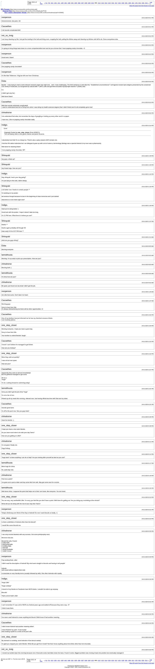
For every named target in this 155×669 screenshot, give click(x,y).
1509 (89, 3)
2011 (139, 3)
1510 (92, 3)
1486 (69, 3)
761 (49, 3)
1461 (65, 3)
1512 (99, 3)
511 (46, 3)
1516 (112, 3)
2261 (143, 3)
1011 (52, 3)
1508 (85, 3)
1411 (58, 3)
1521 (119, 3)
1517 (116, 3)
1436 (62, 3)
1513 (102, 3)
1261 (55, 3)
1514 (106, 3)
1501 (72, 3)
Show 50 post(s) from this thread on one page (141, 5)
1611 (133, 3)
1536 (123, 3)
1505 (75, 3)
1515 (109, 3)
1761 (136, 3)
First (41, 3)
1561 (126, 3)
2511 (146, 3)
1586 (129, 3)
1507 (82, 3)
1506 (79, 3)
